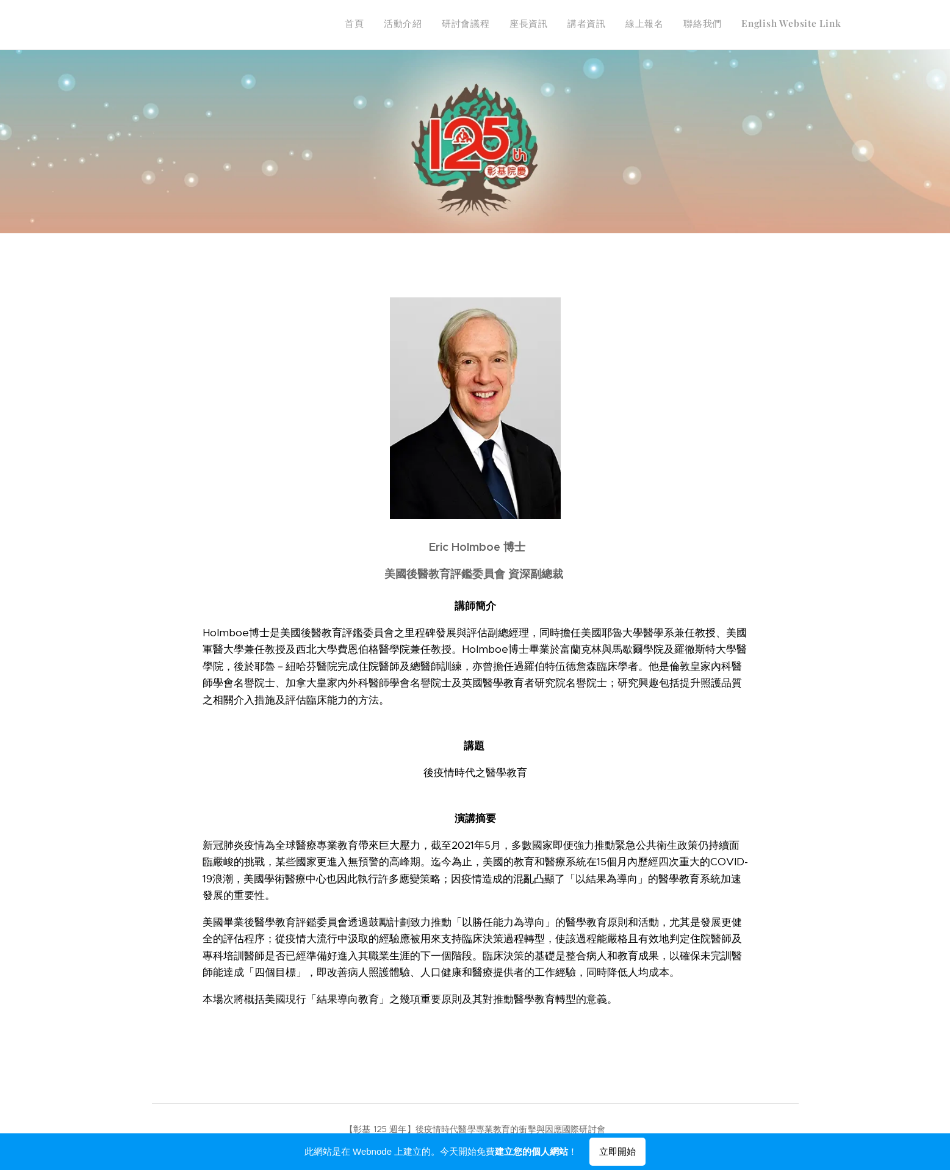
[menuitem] (708, 25)
